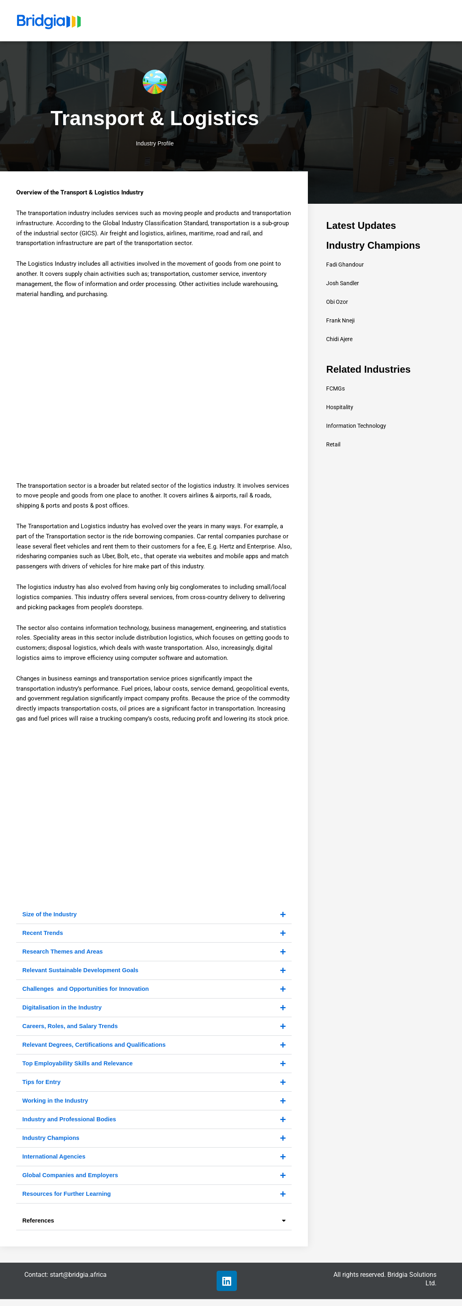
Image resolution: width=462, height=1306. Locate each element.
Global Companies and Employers (71, 1181)
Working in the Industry (56, 1104)
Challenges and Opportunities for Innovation (87, 990)
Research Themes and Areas (63, 952)
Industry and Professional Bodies (70, 1123)
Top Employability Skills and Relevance (79, 1066)
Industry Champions (51, 1143)
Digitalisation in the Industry (63, 1009)
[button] (154, 914)
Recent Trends (43, 933)
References (38, 1227)
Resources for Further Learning (68, 1200)
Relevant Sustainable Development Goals (82, 971)
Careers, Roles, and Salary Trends (71, 1028)
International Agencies (54, 1162)
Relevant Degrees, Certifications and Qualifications (96, 1047)
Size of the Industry (50, 914)
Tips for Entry (42, 1085)
